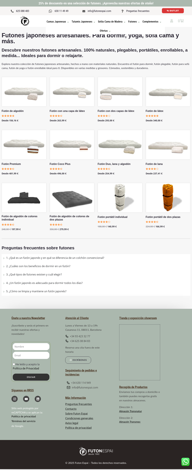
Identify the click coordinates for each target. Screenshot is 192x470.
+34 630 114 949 (79, 383)
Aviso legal (71, 423)
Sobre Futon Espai (76, 414)
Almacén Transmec (130, 421)
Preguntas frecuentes (137, 11)
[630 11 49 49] (50, 11)
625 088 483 (22, 11)
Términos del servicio (23, 421)
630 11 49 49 (61, 11)
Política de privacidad (23, 416)
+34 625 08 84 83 (77, 341)
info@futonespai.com (99, 11)
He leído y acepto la (26, 366)
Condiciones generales (79, 418)
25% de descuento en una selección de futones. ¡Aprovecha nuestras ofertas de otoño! (96, 3)
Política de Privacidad (26, 368)
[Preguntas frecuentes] (122, 11)
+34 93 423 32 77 (77, 336)
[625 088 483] (12, 11)
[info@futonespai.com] (83, 11)
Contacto (71, 409)
